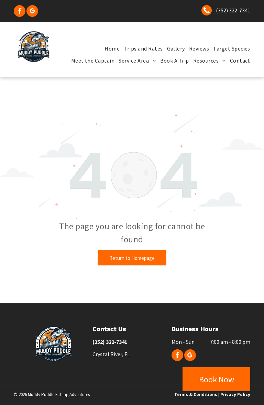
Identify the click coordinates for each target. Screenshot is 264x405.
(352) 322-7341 (233, 10)
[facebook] (19, 12)
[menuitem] (110, 48)
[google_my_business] (32, 12)
